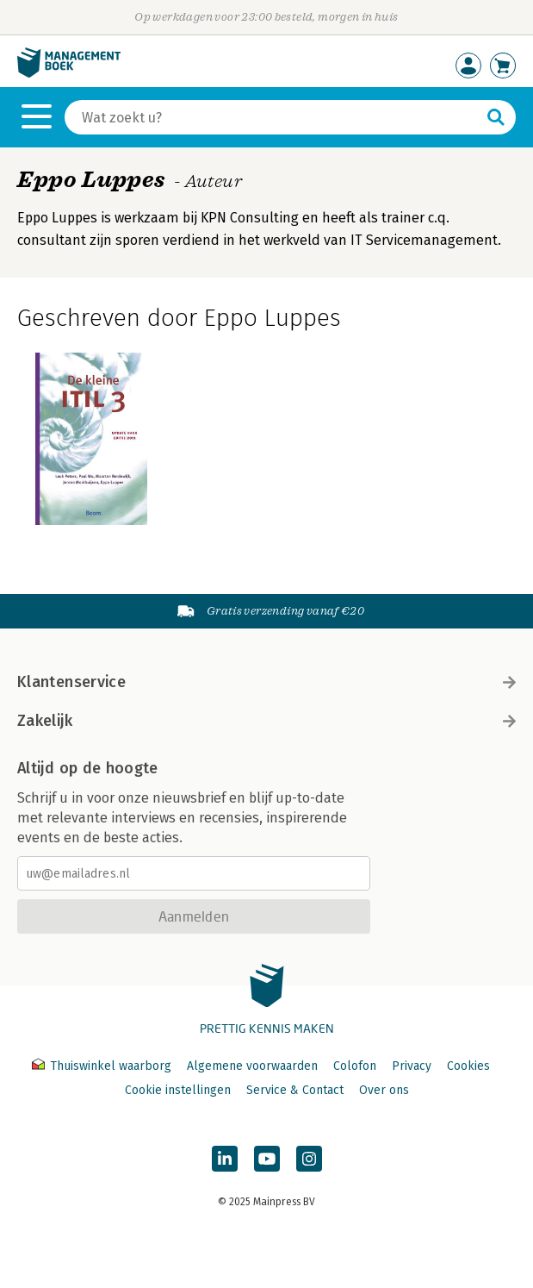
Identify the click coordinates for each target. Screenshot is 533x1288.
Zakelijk (266, 720)
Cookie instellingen (178, 1090)
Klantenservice (266, 681)
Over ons (384, 1090)
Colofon (354, 1066)
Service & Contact (295, 1090)
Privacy (411, 1066)
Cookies (468, 1066)
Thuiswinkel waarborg (103, 1066)
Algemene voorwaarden (252, 1066)
